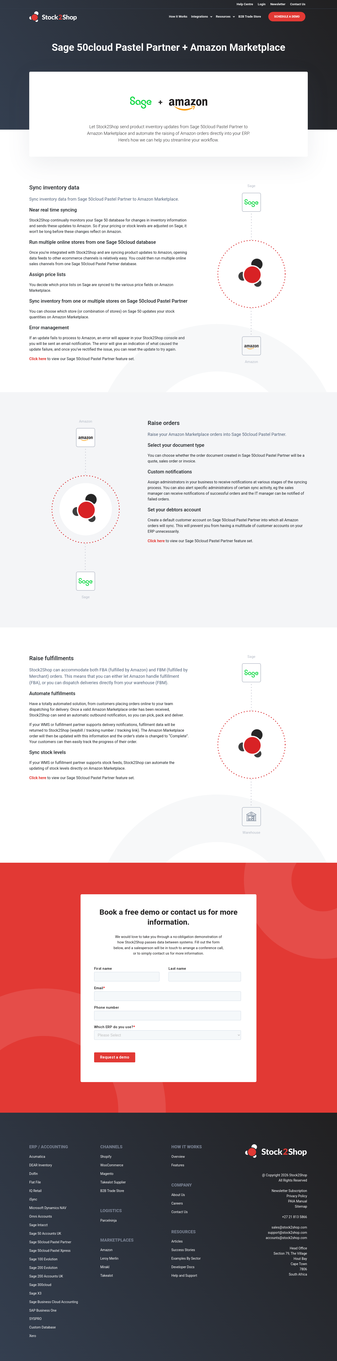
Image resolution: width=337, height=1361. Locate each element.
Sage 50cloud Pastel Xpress (50, 1251)
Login (262, 4)
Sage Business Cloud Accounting (53, 1302)
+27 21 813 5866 (294, 1217)
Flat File (35, 1182)
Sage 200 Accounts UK (46, 1276)
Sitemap (301, 1206)
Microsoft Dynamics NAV (47, 1208)
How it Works (178, 16)
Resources (225, 16)
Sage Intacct (38, 1225)
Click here (37, 359)
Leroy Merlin (109, 1258)
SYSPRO (35, 1319)
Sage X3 (35, 1293)
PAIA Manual (297, 1201)
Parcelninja (108, 1220)
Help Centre (245, 4)
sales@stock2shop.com (289, 1227)
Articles (177, 1241)
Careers (177, 1203)
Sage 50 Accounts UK (45, 1233)
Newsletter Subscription (289, 1191)
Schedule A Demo (287, 16)
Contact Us (297, 4)
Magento (106, 1174)
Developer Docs (182, 1267)
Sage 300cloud (40, 1285)
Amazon (106, 1250)
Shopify (105, 1156)
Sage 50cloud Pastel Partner (50, 1242)
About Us (178, 1195)
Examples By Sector (186, 1258)
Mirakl (104, 1267)
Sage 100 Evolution (43, 1259)
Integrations (201, 16)
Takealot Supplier (113, 1182)
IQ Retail (35, 1191)
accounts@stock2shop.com (286, 1238)
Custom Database (42, 1327)
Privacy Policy (297, 1196)
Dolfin (33, 1174)
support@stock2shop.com (287, 1232)
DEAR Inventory (40, 1165)
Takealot (106, 1275)
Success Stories (183, 1250)
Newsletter (277, 4)
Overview (178, 1156)
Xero (32, 1336)
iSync (33, 1199)
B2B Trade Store (249, 16)
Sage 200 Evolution (43, 1268)
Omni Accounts (40, 1216)
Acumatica (37, 1156)
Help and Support (184, 1275)
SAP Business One (43, 1310)
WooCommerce (111, 1165)
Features (177, 1165)
